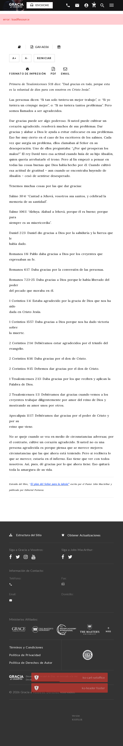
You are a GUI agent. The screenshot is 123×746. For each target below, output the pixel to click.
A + (14, 58)
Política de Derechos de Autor (31, 662)
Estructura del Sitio (25, 535)
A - (26, 58)
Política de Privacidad (24, 655)
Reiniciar (44, 58)
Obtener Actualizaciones (81, 535)
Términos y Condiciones (26, 647)
